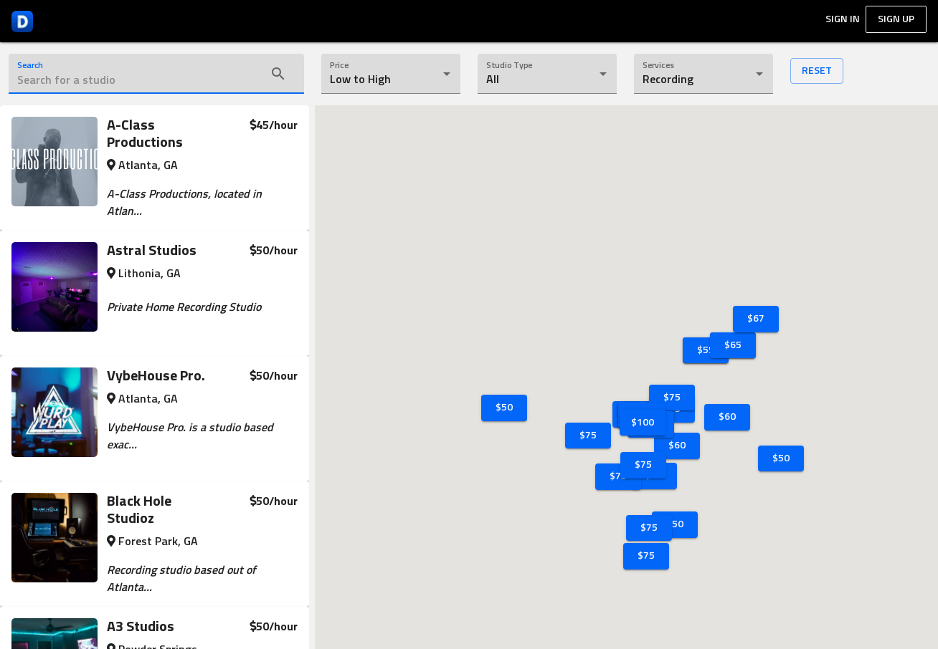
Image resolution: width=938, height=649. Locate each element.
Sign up (896, 19)
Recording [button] (668, 79)
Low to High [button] (360, 79)
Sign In (842, 19)
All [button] (492, 79)
